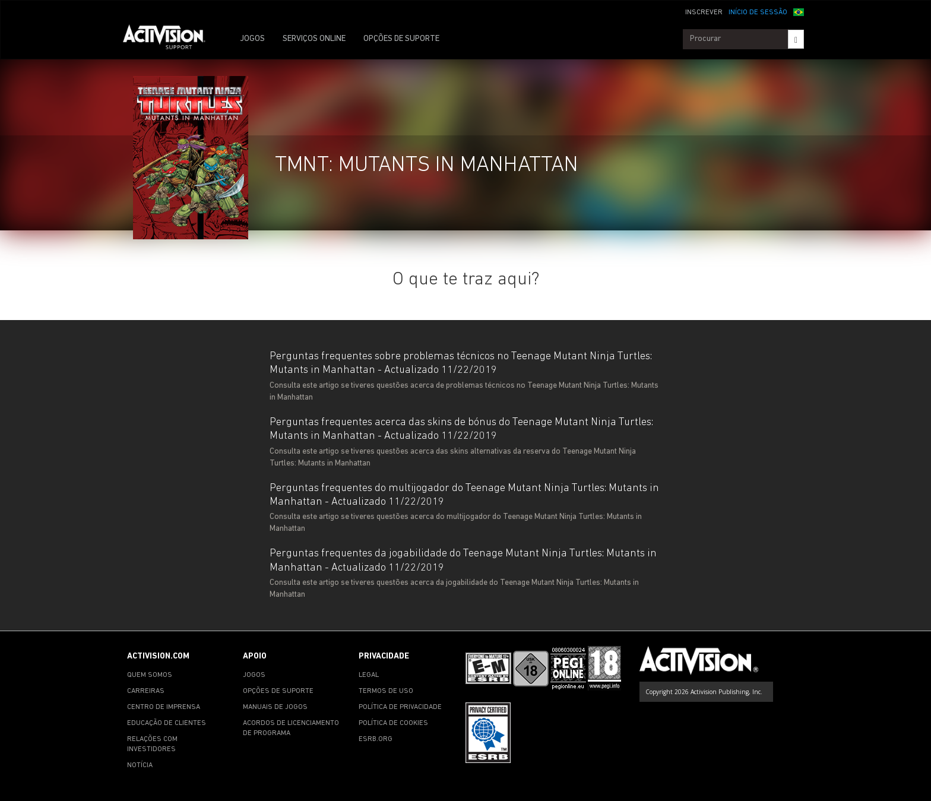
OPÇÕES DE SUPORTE (401, 38)
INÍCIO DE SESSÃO (758, 12)
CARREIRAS (145, 691)
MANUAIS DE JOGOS (275, 707)
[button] (798, 11)
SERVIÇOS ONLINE (314, 38)
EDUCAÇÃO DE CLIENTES (166, 723)
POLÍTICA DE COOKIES (393, 723)
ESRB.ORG (375, 739)
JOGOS (252, 38)
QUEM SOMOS (149, 675)
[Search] (796, 39)
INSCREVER (704, 12)
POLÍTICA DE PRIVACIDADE (400, 707)
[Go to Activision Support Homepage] (170, 39)
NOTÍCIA (140, 765)
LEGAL (369, 675)
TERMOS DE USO (386, 691)
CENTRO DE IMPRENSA (163, 707)
